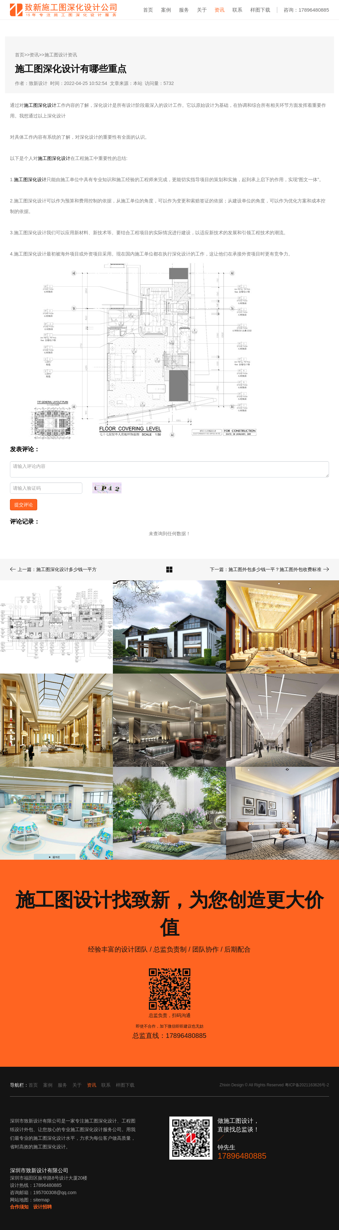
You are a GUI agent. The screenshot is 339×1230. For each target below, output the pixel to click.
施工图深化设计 (40, 105)
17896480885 (241, 1155)
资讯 (219, 10)
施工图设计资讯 (60, 54)
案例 (166, 10)
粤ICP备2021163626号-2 (307, 1085)
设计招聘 (42, 1206)
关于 (202, 10)
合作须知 (19, 1206)
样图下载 (260, 10)
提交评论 (23, 504)
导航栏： (19, 1085)
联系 (237, 10)
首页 (148, 10)
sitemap (41, 1199)
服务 (184, 10)
